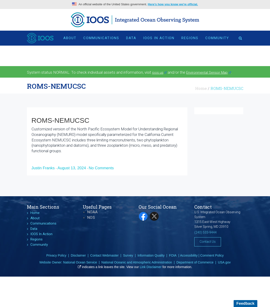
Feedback (245, 303)
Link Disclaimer (151, 267)
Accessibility (188, 255)
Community (217, 38)
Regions (189, 38)
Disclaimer (78, 255)
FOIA (173, 255)
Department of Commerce (194, 262)
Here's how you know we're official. (173, 4)
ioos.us (159, 72)
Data (131, 38)
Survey (128, 255)
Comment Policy (212, 255)
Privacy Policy (56, 255)
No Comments (101, 168)
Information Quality (151, 255)
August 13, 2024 (72, 168)
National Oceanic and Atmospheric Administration (137, 262)
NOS (91, 217)
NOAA (92, 212)
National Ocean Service (80, 262)
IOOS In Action (158, 38)
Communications (101, 38)
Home (201, 88)
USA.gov (224, 262)
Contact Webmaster (104, 255)
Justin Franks (44, 168)
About (69, 38)
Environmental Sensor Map (208, 72)
